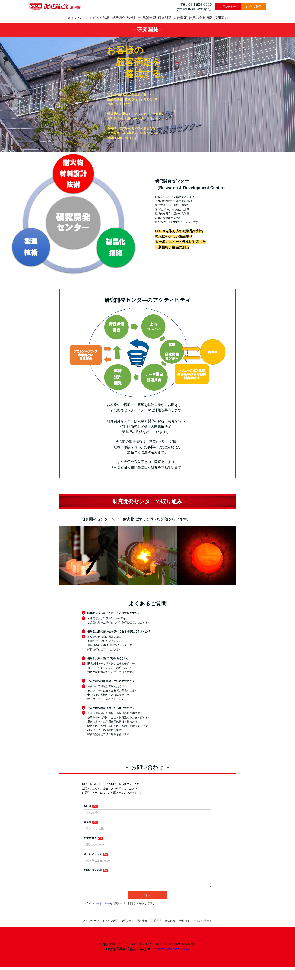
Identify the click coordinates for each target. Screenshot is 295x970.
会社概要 (180, 18)
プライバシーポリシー (97, 906)
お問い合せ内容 (93, 870)
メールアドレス (93, 854)
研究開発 (164, 18)
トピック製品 (253, 6)
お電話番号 (90, 837)
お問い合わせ (228, 6)
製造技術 (134, 18)
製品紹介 (118, 18)
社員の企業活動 (200, 18)
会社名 (87, 806)
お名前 (87, 822)
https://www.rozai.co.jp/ (171, 952)
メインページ (77, 18)
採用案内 (221, 18)
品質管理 (149, 18)
